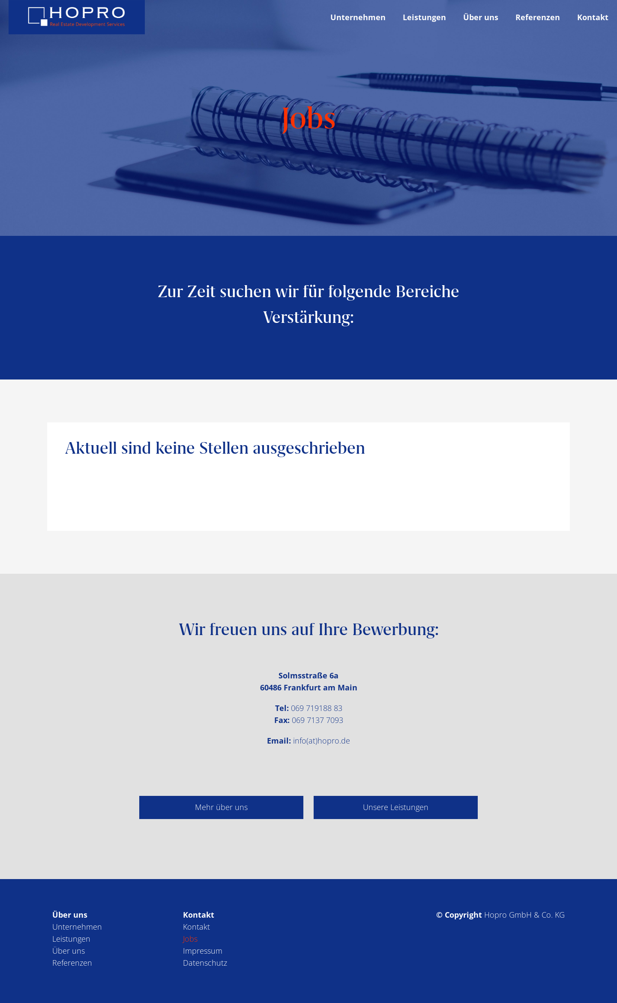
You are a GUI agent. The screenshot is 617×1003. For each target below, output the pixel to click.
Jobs (190, 939)
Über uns (68, 951)
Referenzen (72, 963)
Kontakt (196, 927)
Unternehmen (77, 927)
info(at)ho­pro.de (321, 740)
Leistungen (71, 939)
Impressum (202, 951)
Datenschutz (205, 963)
